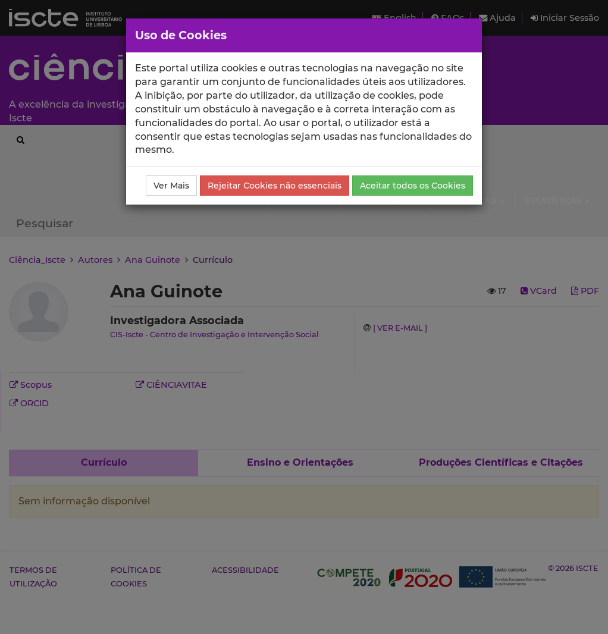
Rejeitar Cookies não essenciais (274, 185)
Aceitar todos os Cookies (412, 185)
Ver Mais (171, 185)
